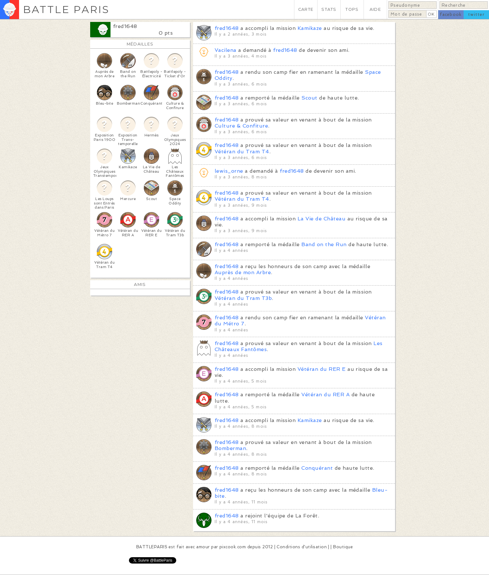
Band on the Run (323, 244)
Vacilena (226, 50)
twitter (476, 14)
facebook (451, 14)
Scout (309, 98)
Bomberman (230, 448)
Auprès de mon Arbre (243, 272)
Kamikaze (310, 28)
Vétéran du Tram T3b (243, 298)
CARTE (305, 9)
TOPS (351, 9)
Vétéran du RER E (322, 369)
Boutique (343, 546)
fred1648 (125, 26)
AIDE (375, 9)
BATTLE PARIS (66, 9)
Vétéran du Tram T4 (242, 152)
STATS (328, 9)
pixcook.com (232, 546)
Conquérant (317, 468)
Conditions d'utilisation (302, 546)
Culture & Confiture (241, 126)
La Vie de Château (321, 219)
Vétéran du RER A (325, 394)
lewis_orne (229, 171)
